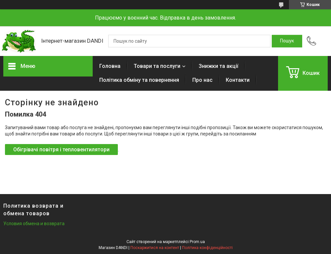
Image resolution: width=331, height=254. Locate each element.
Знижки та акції (218, 66)
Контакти (238, 80)
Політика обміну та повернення (139, 80)
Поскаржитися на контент (154, 247)
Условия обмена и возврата (34, 223)
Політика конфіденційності (207, 247)
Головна (109, 66)
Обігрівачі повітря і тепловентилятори (61, 149)
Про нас (202, 80)
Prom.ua (197, 241)
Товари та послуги (157, 66)
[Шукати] (287, 41)
